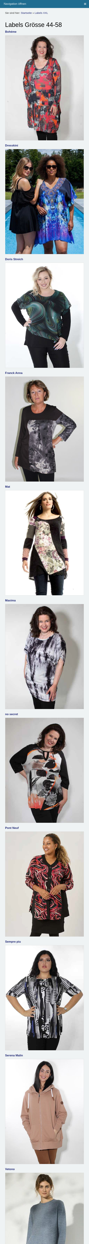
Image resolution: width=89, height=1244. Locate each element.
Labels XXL (41, 12)
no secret (11, 714)
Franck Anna (13, 373)
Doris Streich (14, 259)
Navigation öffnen (15, 3)
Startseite (26, 12)
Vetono (10, 1169)
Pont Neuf (12, 828)
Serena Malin (14, 1055)
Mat (7, 486)
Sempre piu (13, 941)
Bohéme (10, 31)
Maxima (10, 600)
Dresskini (11, 145)
